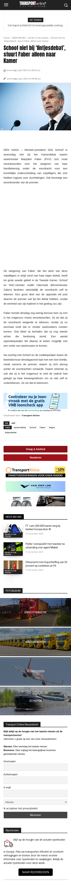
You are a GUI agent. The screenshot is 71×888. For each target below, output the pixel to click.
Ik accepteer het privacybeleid (20, 808)
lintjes (52, 427)
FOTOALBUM (13, 590)
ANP (13, 423)
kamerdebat (20, 427)
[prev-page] (6, 580)
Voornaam (10, 761)
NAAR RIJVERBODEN (35, 872)
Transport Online (30, 415)
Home (7, 37)
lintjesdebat (11, 432)
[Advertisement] (35, 226)
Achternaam (11, 774)
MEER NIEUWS (19, 37)
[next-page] (11, 580)
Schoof (32, 427)
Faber (42, 427)
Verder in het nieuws (38, 37)
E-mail (7, 787)
